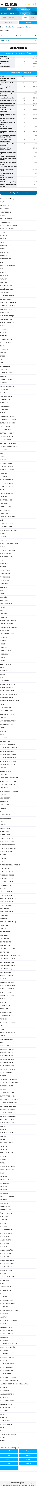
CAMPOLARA (3, 383)
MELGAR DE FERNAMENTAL (7, 744)
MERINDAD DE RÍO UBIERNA (8, 754)
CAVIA (1, 453)
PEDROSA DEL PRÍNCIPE (7, 875)
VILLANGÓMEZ (4, 1360)
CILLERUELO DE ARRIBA (6, 483)
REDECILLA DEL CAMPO (6, 992)
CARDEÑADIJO (4, 403)
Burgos (28, 1451)
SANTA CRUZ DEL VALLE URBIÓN (9, 1082)
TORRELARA (3, 1186)
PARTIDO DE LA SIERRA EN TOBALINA (10, 865)
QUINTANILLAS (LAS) (6, 969)
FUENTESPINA (4, 583)
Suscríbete (28, 4)
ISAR (1, 677)
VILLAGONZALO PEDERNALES (8, 1320)
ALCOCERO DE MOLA (6, 219)
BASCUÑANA (3, 326)
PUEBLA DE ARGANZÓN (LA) (8, 922)
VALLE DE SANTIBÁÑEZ (6, 1250)
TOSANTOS (3, 1200)
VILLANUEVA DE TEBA (6, 1374)
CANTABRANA (4, 389)
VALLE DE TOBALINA (6, 1257)
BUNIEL (2, 359)
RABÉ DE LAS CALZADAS (7, 982)
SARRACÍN (3, 1126)
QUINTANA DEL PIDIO (6, 935)
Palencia (27, 1455)
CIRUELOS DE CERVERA (6, 486)
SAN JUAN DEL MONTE (6, 1062)
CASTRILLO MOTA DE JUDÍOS (8, 446)
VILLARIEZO (3, 1387)
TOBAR (2, 1173)
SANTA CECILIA (4, 1076)
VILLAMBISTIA (4, 1350)
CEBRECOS (3, 460)
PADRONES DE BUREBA (6, 838)
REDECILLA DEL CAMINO (7, 989)
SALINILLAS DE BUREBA (7, 1056)
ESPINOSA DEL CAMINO (6, 527)
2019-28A (11, 17)
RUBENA (2, 1036)
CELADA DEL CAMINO (6, 463)
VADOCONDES (4, 1216)
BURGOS (2, 362)
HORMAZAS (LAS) (5, 630)
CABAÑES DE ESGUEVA (6, 369)
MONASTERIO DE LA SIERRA (8, 781)
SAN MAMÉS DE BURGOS (7, 1066)
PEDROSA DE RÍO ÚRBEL (7, 878)
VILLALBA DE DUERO (6, 1327)
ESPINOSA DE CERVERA (6, 523)
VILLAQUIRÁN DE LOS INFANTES (9, 1380)
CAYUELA (2, 456)
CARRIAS (2, 413)
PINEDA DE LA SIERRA (6, 892)
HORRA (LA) (3, 637)
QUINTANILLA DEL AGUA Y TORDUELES (11, 955)
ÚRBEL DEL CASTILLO (6, 1213)
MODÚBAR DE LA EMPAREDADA (9, 778)
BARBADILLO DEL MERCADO (8, 306)
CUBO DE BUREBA (5, 510)
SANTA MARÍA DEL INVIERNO (8, 1096)
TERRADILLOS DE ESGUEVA (7, 1166)
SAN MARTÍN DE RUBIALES (7, 1069)
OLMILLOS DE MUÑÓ (6, 818)
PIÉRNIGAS (3, 888)
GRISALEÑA (3, 597)
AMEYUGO (3, 239)
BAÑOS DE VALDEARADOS (7, 296)
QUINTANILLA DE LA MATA (7, 959)
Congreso (8, 22)
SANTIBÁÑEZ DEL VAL (6, 1113)
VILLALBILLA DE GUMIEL (7, 1334)
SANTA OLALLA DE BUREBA (8, 1106)
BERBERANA (3, 336)
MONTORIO (3, 794)
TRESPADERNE (4, 1203)
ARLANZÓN (3, 272)
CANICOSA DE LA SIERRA (7, 386)
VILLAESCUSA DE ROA (6, 1300)
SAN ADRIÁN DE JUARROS (7, 1059)
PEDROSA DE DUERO (6, 868)
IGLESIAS (2, 674)
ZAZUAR (2, 1437)
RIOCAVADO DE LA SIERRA (7, 1022)
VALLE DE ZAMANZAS (6, 1270)
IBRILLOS (2, 667)
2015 (25, 17)
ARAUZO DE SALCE (5, 255)
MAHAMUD (3, 717)
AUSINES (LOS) (4, 282)
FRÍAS (1, 560)
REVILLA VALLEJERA (6, 1012)
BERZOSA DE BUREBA (6, 342)
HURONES (3, 661)
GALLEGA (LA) (4, 590)
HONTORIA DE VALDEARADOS (8, 627)
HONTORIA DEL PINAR (6, 624)
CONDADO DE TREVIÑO (6, 493)
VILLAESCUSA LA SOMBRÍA (7, 1303)
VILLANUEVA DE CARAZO (7, 1367)
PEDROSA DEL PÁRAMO (6, 871)
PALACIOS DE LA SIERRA (7, 841)
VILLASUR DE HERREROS (7, 1394)
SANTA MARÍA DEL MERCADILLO (9, 1099)
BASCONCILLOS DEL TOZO (7, 322)
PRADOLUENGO (4, 915)
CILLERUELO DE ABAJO (6, 480)
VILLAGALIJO (3, 1317)
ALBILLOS (3, 215)
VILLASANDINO (4, 1390)
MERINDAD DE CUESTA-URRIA (8, 748)
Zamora (9, 1468)
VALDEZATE (3, 1223)
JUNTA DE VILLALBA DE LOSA (8, 694)
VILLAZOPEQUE (4, 1411)
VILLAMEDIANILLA (5, 1354)
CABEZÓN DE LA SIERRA (7, 373)
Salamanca (9, 1459)
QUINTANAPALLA (5, 945)
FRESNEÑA (3, 547)
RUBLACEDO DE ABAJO (6, 1039)
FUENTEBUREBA (4, 563)
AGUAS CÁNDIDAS (5, 208)
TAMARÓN (3, 1156)
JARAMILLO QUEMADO (6, 687)
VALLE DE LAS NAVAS (6, 1233)
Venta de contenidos (14, 1484)
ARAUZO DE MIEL (5, 252)
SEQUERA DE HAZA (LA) (6, 1133)
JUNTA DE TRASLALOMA (7, 691)
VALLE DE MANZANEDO (6, 1240)
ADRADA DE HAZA (5, 205)
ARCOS (2, 262)
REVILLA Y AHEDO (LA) (6, 1015)
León (9, 1455)
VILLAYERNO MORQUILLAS (7, 1407)
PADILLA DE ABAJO (5, 831)
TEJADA (2, 1163)
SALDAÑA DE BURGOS (6, 1052)
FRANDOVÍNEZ (4, 540)
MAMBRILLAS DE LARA (6, 724)
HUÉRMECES (3, 647)
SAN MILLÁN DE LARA (6, 1072)
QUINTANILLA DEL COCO (7, 962)
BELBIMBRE (3, 329)
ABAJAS (2, 202)
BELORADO (3, 332)
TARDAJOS (3, 1159)
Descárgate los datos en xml (18, 193)
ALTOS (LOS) (3, 235)
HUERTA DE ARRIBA (5, 650)
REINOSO (2, 999)
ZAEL (1, 1431)
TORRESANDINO (4, 1193)
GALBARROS (3, 587)
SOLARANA (3, 1136)
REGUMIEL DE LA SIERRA (7, 995)
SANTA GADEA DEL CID (6, 1086)
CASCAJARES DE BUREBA (7, 416)
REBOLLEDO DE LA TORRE (7, 985)
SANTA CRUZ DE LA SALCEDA (8, 1079)
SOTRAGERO (3, 1146)
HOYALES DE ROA (5, 644)
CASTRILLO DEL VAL (5, 440)
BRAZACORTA (4, 349)
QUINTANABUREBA (5, 932)
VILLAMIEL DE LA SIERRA (7, 1357)
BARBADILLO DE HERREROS (8, 302)
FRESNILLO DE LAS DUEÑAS (8, 550)
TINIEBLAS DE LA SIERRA (7, 1169)
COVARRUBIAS (4, 503)
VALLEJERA (3, 1273)
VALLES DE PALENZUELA (7, 1277)
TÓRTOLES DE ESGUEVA (7, 1196)
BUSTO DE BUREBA (5, 366)
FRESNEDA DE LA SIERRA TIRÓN (9, 543)
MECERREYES (4, 738)
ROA (1, 1025)
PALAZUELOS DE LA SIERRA (7, 848)
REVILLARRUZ (4, 1009)
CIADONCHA (3, 473)
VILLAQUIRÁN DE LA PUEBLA (8, 1377)
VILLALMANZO (4, 1340)
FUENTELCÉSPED (5, 570)
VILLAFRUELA (4, 1313)
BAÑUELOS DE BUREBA (6, 299)
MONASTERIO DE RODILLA (7, 784)
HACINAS (2, 607)
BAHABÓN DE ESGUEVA (6, 289)
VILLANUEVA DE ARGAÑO (7, 1364)
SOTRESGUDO (4, 1149)
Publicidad (22, 1484)
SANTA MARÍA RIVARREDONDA (8, 1102)
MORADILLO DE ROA (5, 798)
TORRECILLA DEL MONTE (7, 1180)
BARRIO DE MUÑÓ (5, 312)
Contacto (6, 1484)
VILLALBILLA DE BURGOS (7, 1330)
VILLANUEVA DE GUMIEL (7, 1370)
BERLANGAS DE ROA (6, 339)
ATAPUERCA (3, 279)
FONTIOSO (3, 537)
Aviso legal (29, 1484)
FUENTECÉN (3, 567)
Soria (9, 1463)
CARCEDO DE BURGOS (6, 399)
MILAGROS (3, 768)
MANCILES (3, 731)
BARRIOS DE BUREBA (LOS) (7, 316)
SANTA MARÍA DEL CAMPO (7, 1092)
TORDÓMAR (3, 1176)
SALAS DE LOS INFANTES (7, 1049)
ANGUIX (2, 242)
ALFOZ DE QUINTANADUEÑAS (8, 225)
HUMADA (2, 657)
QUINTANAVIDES (4, 952)
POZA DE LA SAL (4, 908)
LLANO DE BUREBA (5, 707)
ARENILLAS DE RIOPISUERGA (8, 265)
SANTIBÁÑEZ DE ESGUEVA (7, 1109)
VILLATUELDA (4, 1397)
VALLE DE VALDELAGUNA (7, 1263)
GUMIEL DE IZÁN (4, 600)
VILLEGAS (3, 1414)
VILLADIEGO (3, 1297)
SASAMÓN (3, 1129)
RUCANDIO (3, 1042)
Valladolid (28, 1463)
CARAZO (2, 393)
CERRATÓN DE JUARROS (7, 470)
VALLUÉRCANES (4, 1280)
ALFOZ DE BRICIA (5, 222)
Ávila (9, 1451)
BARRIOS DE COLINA (6, 319)
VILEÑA (2, 1293)
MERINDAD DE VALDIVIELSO (8, 764)
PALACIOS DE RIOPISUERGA (8, 845)
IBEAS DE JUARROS (5, 664)
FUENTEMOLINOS (5, 577)
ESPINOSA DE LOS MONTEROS (8, 530)
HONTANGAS (3, 617)
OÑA (1, 821)
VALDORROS (3, 1226)
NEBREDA (3, 808)
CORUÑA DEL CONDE (6, 500)
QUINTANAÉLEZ (4, 938)
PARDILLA (3, 861)
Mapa (33, 13)
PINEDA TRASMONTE (6, 895)
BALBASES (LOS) (4, 292)
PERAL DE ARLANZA (5, 885)
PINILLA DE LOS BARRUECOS (8, 898)
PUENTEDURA (4, 925)
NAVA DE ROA (4, 801)
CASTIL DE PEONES (5, 429)
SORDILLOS (3, 1139)
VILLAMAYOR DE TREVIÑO (7, 1347)
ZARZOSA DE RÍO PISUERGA (8, 1434)
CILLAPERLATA (4, 476)
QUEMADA (3, 928)
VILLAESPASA (4, 1307)
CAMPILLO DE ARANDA (6, 379)
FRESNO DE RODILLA (6, 557)
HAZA (1, 610)
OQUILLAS (3, 825)
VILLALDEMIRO (4, 1337)
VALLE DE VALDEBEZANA (7, 1260)
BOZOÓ (2, 346)
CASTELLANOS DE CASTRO (8, 423)
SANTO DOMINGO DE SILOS (8, 1116)
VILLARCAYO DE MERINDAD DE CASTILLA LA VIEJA (14, 1384)
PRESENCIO (3, 918)
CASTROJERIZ (4, 450)
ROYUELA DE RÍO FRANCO (7, 1032)
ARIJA (1, 269)
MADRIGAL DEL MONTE (6, 711)
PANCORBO (3, 858)
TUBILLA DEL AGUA (5, 1206)
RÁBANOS (3, 979)
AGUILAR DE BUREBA (6, 212)
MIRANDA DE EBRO (5, 771)
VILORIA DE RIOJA (5, 1421)
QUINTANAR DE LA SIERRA (7, 948)
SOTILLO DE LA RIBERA (6, 1143)
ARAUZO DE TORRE (5, 259)
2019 (4, 17)
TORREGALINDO (4, 1183)
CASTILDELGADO (5, 426)
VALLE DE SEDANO (5, 1253)
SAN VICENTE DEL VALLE (7, 1119)
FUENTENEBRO (4, 580)
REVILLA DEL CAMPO (6, 1005)
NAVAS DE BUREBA (5, 804)
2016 (18, 17)
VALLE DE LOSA (4, 1236)
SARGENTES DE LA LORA (7, 1123)
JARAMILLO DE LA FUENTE (7, 684)
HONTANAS (3, 614)
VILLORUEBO (3, 1417)
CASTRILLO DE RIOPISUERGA (8, 443)
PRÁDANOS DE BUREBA (6, 912)
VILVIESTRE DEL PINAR (6, 1424)
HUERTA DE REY (4, 654)
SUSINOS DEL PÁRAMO (6, 1153)
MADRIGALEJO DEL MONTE (7, 714)
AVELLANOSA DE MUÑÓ (6, 285)
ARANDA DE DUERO (5, 245)
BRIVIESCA (3, 352)
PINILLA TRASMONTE (6, 905)
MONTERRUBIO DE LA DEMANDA (9, 791)
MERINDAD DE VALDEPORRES (8, 761)
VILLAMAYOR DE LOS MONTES (8, 1344)
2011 (32, 17)
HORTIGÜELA (3, 640)
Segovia (28, 1459)
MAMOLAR (3, 727)
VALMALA (2, 1283)
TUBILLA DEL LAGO (5, 1210)
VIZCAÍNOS (3, 1427)
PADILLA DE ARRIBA (5, 835)
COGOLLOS (3, 490)
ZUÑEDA (2, 1441)
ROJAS (2, 1029)
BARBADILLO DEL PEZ (6, 309)
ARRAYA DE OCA (4, 275)
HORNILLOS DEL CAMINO (7, 634)
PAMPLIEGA (3, 855)
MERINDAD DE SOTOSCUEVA (8, 758)
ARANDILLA (3, 249)
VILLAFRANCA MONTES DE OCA (9, 1310)
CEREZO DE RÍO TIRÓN (6, 466)
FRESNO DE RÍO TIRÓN (6, 553)
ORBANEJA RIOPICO (5, 828)
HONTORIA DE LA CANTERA (8, 620)
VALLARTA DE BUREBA (6, 1230)
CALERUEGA (3, 376)
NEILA (1, 811)
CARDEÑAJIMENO (5, 406)
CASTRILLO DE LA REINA (7, 433)
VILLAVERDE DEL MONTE (7, 1401)
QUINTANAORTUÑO (5, 942)
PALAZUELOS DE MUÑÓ (6, 851)
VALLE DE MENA (4, 1243)
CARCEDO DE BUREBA (6, 396)
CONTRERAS (3, 496)
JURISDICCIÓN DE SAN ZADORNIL (9, 701)
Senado (28, 22)
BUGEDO (2, 356)
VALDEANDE (3, 1220)
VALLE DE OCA (4, 1246)
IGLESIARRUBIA (4, 671)
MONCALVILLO (4, 788)
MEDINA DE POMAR (5, 741)
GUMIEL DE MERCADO (6, 604)
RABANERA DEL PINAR (6, 975)
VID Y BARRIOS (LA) (5, 1290)
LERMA (2, 704)
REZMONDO (3, 1019)
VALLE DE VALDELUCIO (6, 1267)
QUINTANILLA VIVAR (5, 972)
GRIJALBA (3, 594)
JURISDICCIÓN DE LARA (6, 697)
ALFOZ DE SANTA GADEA (7, 229)
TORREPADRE (4, 1190)
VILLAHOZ (3, 1323)
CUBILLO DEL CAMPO (6, 506)
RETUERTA (3, 1002)
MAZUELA (2, 734)
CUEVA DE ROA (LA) (5, 513)
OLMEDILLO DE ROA (5, 815)
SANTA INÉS (3, 1089)
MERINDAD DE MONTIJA (7, 751)
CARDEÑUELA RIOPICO (6, 409)
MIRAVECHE (3, 774)
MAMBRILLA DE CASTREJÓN (8, 721)
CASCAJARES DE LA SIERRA (8, 419)
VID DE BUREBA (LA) (5, 1287)
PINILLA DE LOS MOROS (7, 902)
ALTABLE (2, 232)
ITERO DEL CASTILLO (6, 681)
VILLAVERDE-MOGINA (6, 1404)
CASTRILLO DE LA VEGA (6, 436)
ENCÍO (2, 520)
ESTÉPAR (2, 533)
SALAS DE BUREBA (5, 1046)
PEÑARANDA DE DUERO (7, 882)
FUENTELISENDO (5, 573)
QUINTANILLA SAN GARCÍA (7, 965)
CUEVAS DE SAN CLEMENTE (8, 517)
